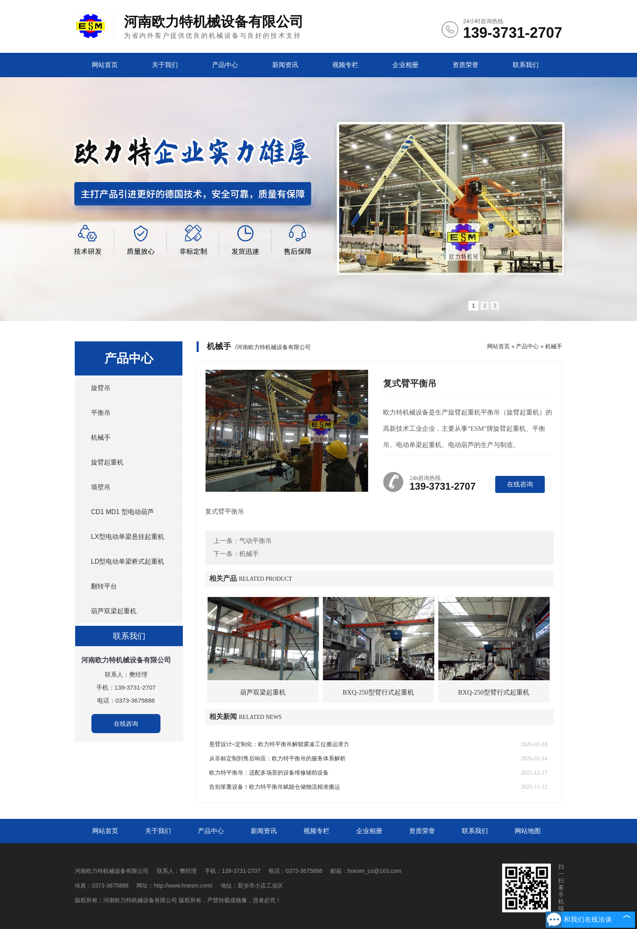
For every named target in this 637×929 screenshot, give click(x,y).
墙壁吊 (100, 487)
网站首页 (105, 64)
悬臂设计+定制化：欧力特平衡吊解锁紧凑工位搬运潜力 (279, 744)
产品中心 (225, 64)
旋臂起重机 (107, 462)
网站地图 (528, 830)
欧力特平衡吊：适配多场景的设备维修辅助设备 (269, 773)
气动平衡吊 (255, 540)
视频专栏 (345, 64)
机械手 (100, 437)
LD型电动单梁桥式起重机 (127, 561)
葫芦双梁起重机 (113, 611)
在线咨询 (126, 723)
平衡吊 (100, 412)
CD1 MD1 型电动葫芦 (122, 511)
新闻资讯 (285, 64)
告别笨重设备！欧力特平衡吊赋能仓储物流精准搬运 (274, 787)
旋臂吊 (100, 387)
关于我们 (165, 64)
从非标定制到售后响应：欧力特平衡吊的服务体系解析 (277, 758)
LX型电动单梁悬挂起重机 (127, 536)
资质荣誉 (466, 64)
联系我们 (526, 64)
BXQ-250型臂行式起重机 (378, 692)
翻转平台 (104, 586)
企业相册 (405, 64)
